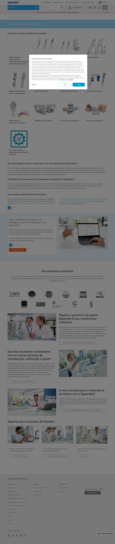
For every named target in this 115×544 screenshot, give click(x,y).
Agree (78, 84)
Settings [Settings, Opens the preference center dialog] (34, 84)
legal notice (70, 79)
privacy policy (62, 79)
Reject (65, 84)
